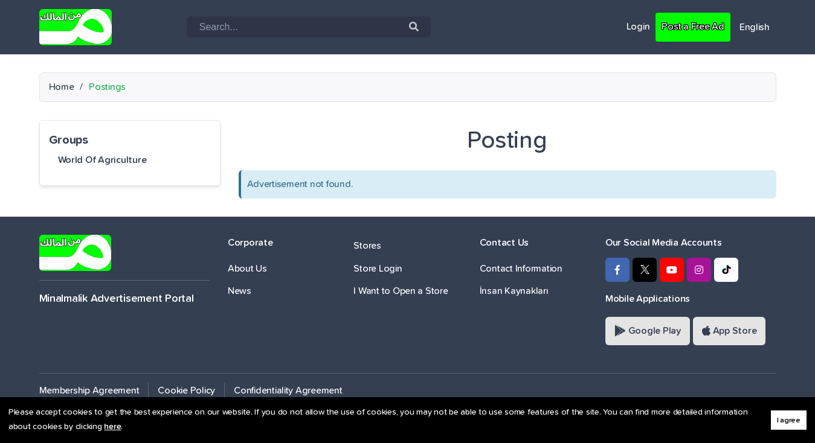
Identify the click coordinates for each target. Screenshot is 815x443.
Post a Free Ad (693, 26)
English (754, 27)
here (112, 426)
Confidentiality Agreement (288, 390)
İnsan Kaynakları (514, 291)
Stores (367, 245)
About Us (247, 268)
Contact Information (521, 268)
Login (638, 26)
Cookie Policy (186, 390)
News (239, 291)
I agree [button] (789, 420)
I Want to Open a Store (400, 291)
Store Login (377, 268)
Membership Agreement (89, 390)
